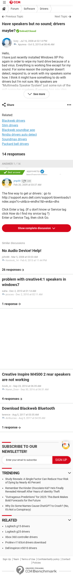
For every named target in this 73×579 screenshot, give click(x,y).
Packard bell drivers (15, 144)
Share (10, 104)
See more (39, 94)
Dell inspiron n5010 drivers (21, 548)
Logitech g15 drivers (17, 526)
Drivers (44, 8)
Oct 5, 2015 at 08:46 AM (41, 44)
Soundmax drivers (14, 139)
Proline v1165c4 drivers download (25, 542)
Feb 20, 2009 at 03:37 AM (27, 184)
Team (16, 559)
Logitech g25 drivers (17, 531)
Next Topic (61, 16)
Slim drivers (10, 125)
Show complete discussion (34, 228)
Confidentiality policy (48, 559)
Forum (15, 8)
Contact (66, 559)
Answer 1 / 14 (11, 163)
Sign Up (7, 559)
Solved (23, 31)
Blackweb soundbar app (18, 130)
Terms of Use (28, 559)
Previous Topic (14, 16)
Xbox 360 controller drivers (21, 537)
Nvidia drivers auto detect (19, 134)
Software (29, 8)
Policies (37, 562)
